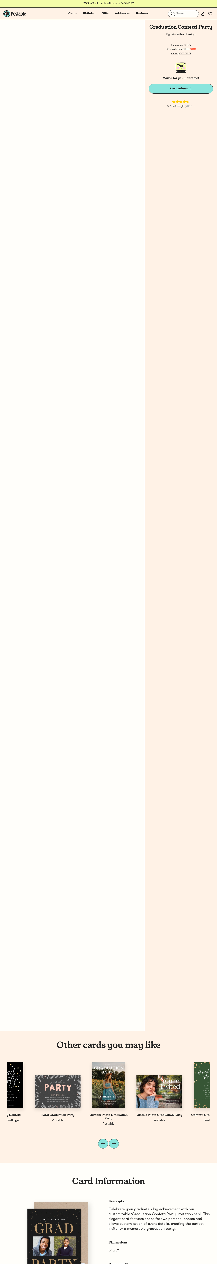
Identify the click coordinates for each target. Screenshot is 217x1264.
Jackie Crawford (83, 1120)
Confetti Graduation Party (32, 1115)
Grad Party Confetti (185, 1115)
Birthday (89, 13)
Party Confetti (83, 1115)
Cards (72, 13)
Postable (32, 1120)
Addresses (122, 13)
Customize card (181, 88)
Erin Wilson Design (183, 34)
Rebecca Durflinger (185, 1120)
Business (142, 13)
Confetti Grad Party (134, 1115)
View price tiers (181, 53)
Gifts (105, 13)
